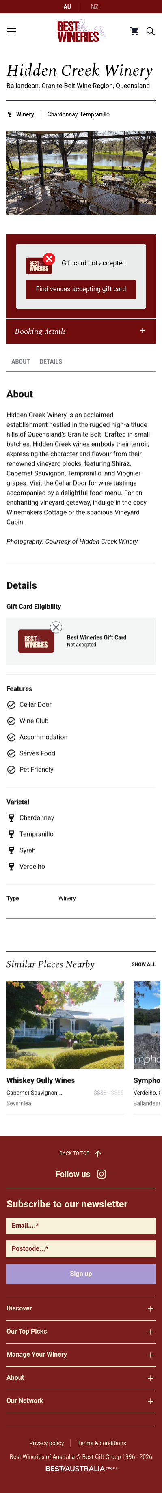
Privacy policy (46, 1443)
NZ (94, 7)
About (20, 379)
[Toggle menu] (11, 31)
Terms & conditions (101, 1443)
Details (51, 379)
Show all (144, 982)
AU (67, 7)
